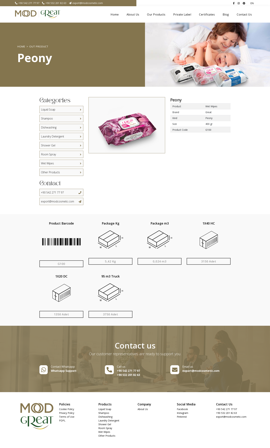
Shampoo (61, 118)
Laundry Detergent (61, 136)
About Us (133, 14)
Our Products (156, 14)
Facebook (182, 409)
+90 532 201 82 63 (54, 3)
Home (115, 14)
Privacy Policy (66, 413)
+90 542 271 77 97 (27, 3)
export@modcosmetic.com (86, 3)
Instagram (182, 413)
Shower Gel (61, 145)
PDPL (62, 420)
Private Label (182, 14)
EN (252, 3)
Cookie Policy (66, 409)
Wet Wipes (61, 163)
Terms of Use (66, 416)
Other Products (61, 172)
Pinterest (182, 416)
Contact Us (244, 14)
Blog (226, 14)
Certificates (207, 14)
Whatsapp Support (63, 371)
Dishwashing (61, 127)
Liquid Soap (61, 109)
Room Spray (61, 154)
